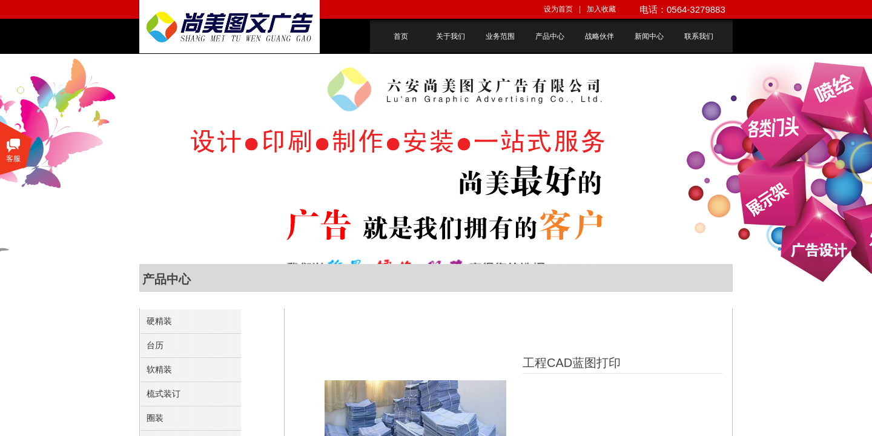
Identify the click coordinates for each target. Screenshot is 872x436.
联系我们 (698, 36)
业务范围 (500, 36)
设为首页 (558, 9)
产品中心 (549, 36)
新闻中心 (649, 36)
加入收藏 (601, 9)
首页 (401, 36)
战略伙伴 (599, 36)
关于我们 (450, 36)
